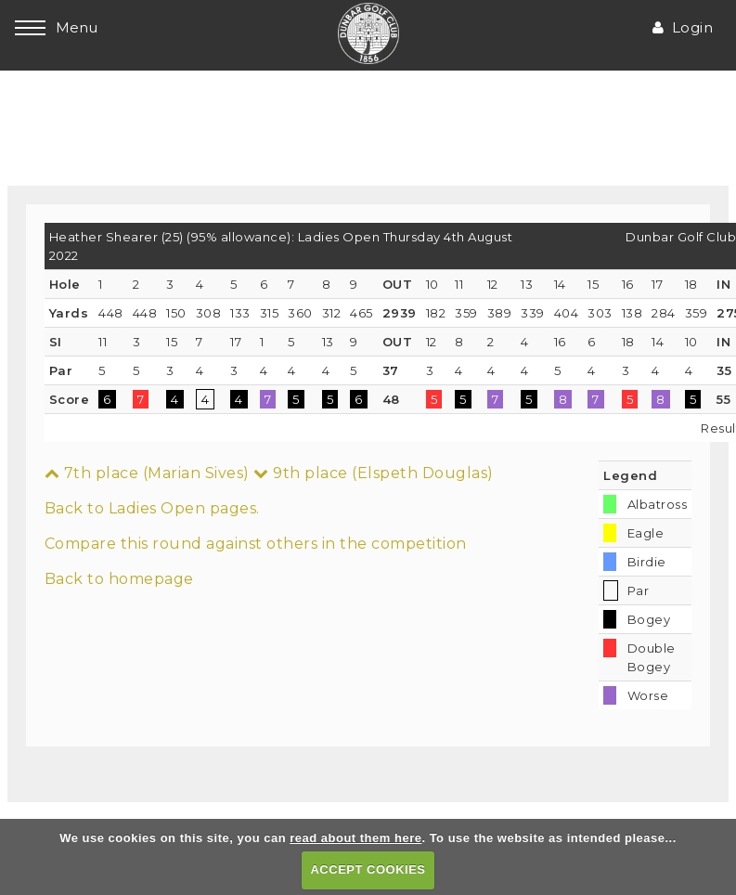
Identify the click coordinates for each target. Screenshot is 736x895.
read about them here (355, 838)
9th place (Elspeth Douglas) (373, 473)
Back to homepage (119, 579)
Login (682, 27)
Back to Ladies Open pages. (152, 508)
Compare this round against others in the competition (256, 543)
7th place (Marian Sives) (147, 473)
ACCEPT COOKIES (367, 869)
